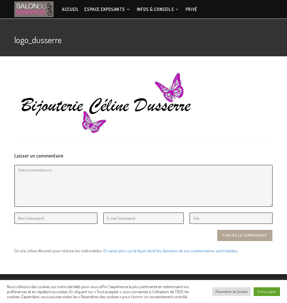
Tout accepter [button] (267, 291)
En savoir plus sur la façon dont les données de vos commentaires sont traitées (170, 250)
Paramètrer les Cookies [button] (231, 291)
